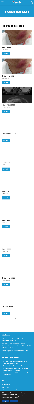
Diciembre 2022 (8, 278)
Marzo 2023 (6, 220)
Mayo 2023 (6, 191)
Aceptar (5, 401)
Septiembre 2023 (9, 133)
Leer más (5, 53)
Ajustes (22, 401)
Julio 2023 (6, 162)
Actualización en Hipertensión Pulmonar (15, 366)
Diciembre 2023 (8, 76)
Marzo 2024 (6, 47)
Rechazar (14, 401)
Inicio (3, 23)
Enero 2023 (6, 249)
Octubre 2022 (7, 307)
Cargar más (17, 318)
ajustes (15, 398)
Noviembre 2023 (8, 105)
